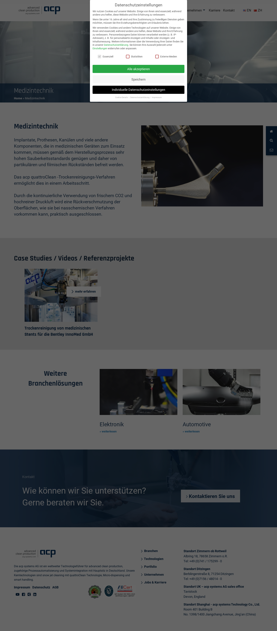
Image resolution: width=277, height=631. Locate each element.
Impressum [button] (157, 96)
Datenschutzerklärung (116, 43)
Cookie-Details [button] (121, 96)
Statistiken (134, 54)
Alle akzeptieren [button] (138, 67)
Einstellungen (100, 46)
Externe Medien (166, 54)
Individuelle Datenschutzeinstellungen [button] (138, 88)
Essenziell (105, 54)
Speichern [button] (138, 78)
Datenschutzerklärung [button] (140, 96)
